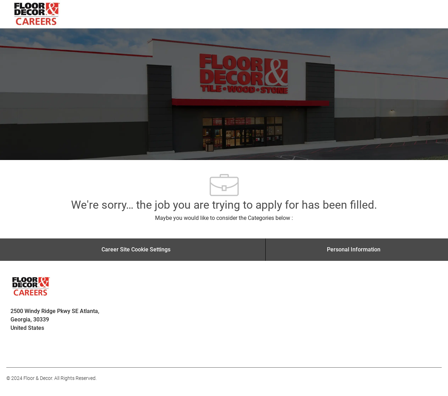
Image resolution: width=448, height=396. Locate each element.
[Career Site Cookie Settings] (135, 249)
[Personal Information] (353, 249)
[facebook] (14, 351)
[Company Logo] (37, 14)
